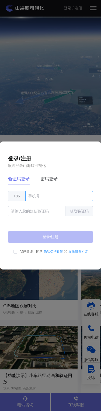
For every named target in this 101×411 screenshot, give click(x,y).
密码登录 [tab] (49, 179)
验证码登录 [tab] (19, 179)
